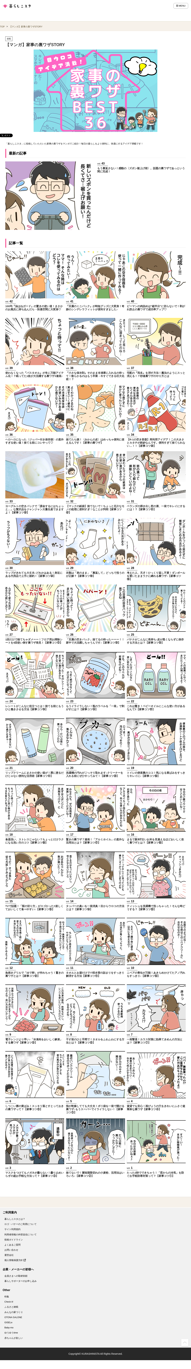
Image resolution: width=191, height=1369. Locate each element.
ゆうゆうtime (11, 1332)
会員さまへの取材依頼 (15, 1276)
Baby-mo (8, 1327)
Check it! (8, 1301)
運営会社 (9, 1255)
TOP (2, 26)
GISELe (8, 1322)
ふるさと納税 (11, 1307)
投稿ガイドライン (13, 1239)
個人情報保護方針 (15, 1260)
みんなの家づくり (13, 1312)
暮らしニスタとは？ (14, 1219)
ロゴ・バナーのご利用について (20, 1224)
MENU (181, 5)
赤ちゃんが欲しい (13, 1338)
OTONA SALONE (13, 1317)
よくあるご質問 (12, 1244)
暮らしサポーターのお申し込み (20, 1281)
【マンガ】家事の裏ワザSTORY (25, 26)
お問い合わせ (11, 1250)
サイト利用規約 (12, 1229)
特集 (6, 1296)
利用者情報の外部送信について (20, 1234)
